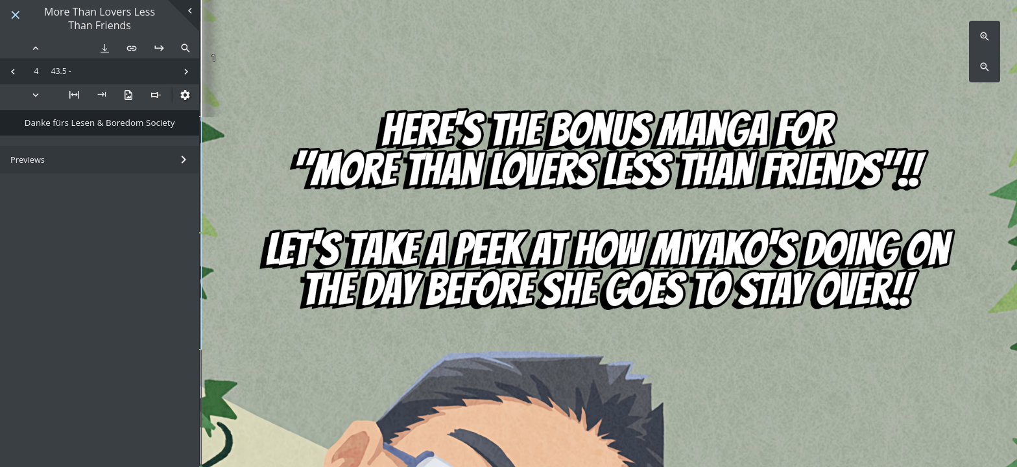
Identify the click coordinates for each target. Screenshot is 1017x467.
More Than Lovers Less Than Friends (99, 18)
